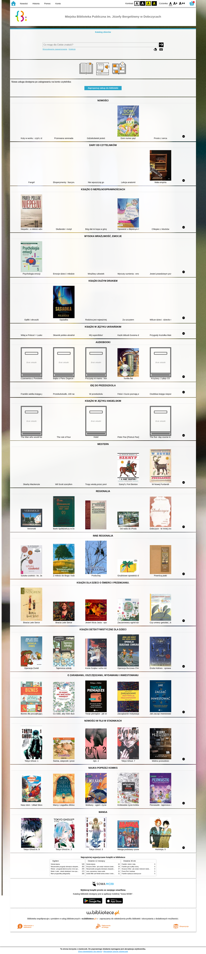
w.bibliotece (89, 919)
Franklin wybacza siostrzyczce (131, 873)
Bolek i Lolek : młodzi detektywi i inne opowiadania (67, 871)
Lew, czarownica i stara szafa (95, 871)
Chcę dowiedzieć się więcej (90, 951)
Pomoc (47, 3)
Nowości (24, 3)
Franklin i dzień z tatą (128, 864)
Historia (35, 3)
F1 (175, 3)
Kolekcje (72, 49)
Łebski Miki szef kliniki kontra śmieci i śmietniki (101, 873)
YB (148, 3)
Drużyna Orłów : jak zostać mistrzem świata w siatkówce (104, 866)
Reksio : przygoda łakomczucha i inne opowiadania (67, 869)
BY (154, 3)
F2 (182, 3)
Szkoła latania (55, 864)
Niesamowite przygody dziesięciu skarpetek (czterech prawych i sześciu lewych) (76, 866)
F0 (170, 3)
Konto (58, 3)
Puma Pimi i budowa (128, 871)
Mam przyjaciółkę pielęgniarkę (60, 873)
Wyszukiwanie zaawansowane (55, 49)
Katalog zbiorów (103, 32)
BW (142, 3)
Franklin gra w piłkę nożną (130, 866)
